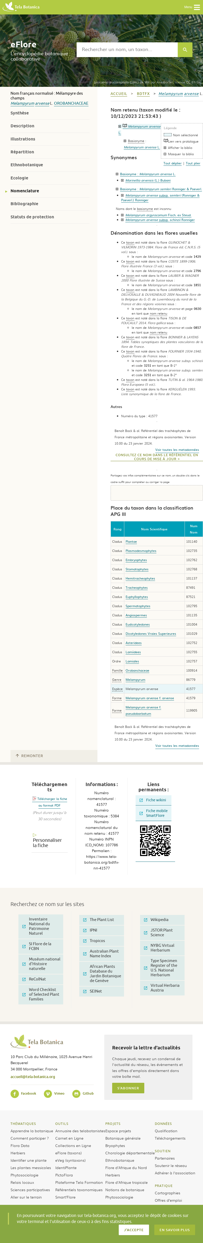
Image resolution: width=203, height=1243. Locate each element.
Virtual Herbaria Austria (162, 988)
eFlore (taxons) (68, 1152)
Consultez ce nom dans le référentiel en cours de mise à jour (157, 457)
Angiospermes (136, 615)
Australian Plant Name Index (101, 954)
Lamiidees (133, 652)
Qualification (166, 1130)
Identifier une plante (29, 1160)
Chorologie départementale (130, 1152)
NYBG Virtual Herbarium (159, 948)
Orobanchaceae (71, 103)
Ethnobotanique (27, 164)
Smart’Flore (65, 1197)
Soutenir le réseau (171, 1165)
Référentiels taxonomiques (79, 1189)
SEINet (92, 991)
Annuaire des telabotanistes (80, 1130)
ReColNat (34, 979)
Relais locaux (22, 1182)
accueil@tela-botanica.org (33, 1076)
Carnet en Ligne (69, 1138)
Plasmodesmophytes (141, 550)
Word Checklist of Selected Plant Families (40, 994)
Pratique (164, 1185)
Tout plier (193, 163)
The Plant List (98, 919)
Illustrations (23, 139)
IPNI (90, 930)
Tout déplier (173, 163)
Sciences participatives (30, 1189)
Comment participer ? (30, 1138)
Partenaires (165, 1158)
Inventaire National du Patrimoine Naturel (36, 926)
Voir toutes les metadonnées (177, 449)
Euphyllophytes (137, 596)
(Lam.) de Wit (122, 82)
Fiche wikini (153, 800)
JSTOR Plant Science (158, 933)
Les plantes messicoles (31, 1167)
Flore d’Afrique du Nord (126, 1167)
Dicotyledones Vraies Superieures (151, 633)
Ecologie (19, 177)
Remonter (29, 756)
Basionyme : (148, 174)
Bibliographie (24, 203)
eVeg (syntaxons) (70, 1160)
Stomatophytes (137, 569)
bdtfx (143, 94)
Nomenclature (25, 190)
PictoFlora (64, 1174)
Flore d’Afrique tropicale (126, 1182)
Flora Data (20, 1145)
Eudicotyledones (138, 624)
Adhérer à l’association (175, 1172)
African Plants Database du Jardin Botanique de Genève (102, 973)
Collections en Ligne (73, 1145)
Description (22, 125)
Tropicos (94, 940)
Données (163, 1123)
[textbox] (127, 49)
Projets (113, 1123)
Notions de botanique (124, 1189)
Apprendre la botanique (32, 1130)
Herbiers (18, 1152)
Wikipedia (156, 919)
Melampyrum (22, 103)
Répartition (22, 151)
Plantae (131, 541)
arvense (42, 103)
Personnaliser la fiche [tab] (47, 843)
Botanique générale (123, 1138)
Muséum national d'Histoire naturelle (41, 964)
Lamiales (132, 661)
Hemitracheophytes (140, 578)
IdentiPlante (66, 1167)
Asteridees (134, 642)
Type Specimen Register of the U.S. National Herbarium (160, 968)
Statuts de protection (32, 216)
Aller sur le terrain (26, 1197)
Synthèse (20, 112)
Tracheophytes (137, 587)
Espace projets (118, 1130)
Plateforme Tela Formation (79, 1182)
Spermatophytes (138, 605)
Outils (61, 1123)
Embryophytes (136, 559)
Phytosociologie (24, 1174)
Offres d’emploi (168, 1200)
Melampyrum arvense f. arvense (150, 698)
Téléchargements (170, 1138)
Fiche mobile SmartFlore (154, 813)
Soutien (163, 1151)
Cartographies (167, 1192)
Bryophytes (115, 1145)
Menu (192, 7)
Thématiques (23, 1123)
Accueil (119, 94)
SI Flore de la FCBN (36, 946)
